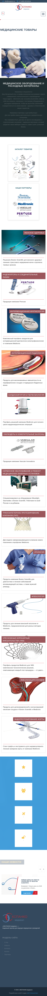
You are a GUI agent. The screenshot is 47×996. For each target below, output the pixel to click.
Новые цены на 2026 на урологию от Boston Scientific (30, 881)
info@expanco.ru (10, 1)
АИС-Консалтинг (32, 993)
